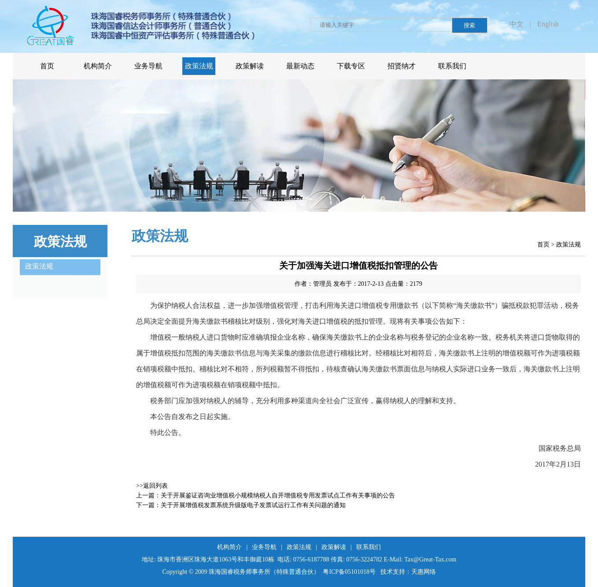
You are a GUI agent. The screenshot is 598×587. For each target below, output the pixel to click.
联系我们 (368, 547)
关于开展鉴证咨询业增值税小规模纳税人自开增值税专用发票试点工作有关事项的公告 (278, 495)
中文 (516, 24)
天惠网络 (423, 571)
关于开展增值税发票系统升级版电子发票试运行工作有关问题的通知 (253, 505)
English (548, 24)
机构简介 (229, 547)
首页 (543, 244)
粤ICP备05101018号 (349, 571)
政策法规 (568, 244)
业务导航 (264, 547)
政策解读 (333, 547)
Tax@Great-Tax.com (430, 559)
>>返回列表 (152, 485)
